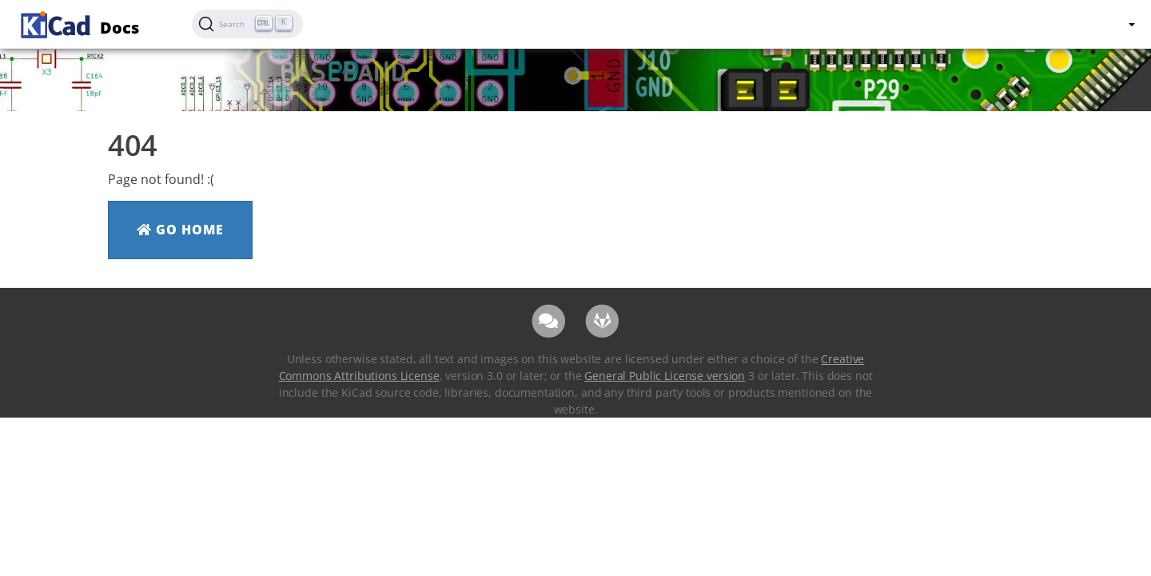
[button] (1131, 24)
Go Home (180, 229)
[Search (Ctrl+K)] (247, 24)
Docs (77, 23)
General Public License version (664, 375)
